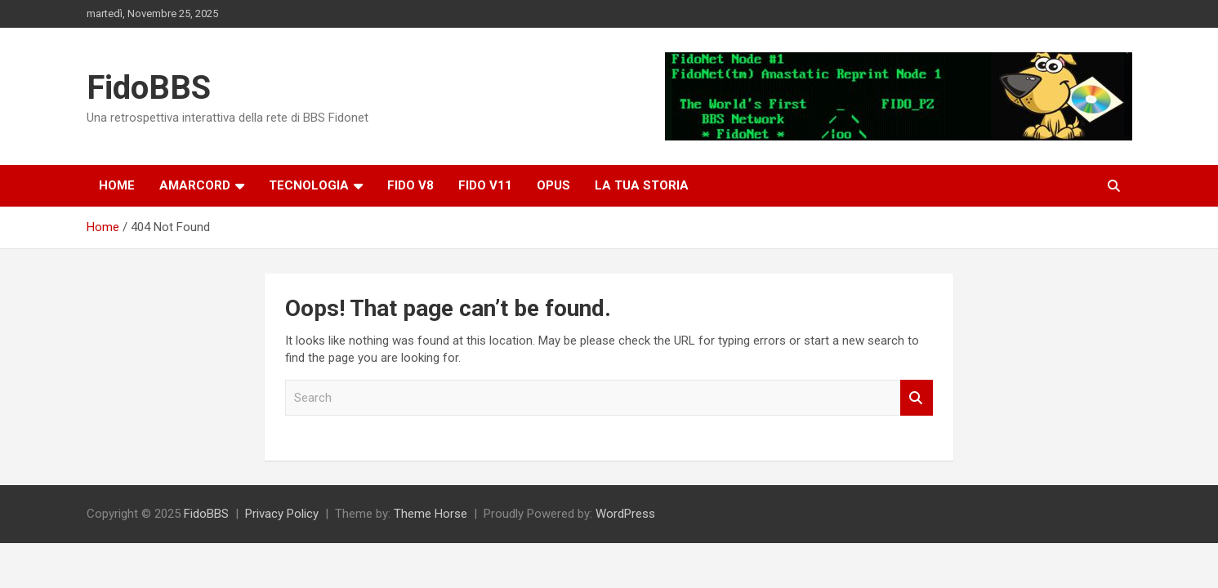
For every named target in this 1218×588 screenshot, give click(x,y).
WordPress (625, 513)
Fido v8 (410, 185)
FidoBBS (149, 88)
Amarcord (194, 185)
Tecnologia (309, 185)
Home (117, 185)
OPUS (553, 185)
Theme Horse (430, 513)
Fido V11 (485, 185)
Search (916, 398)
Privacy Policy (282, 513)
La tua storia (642, 185)
